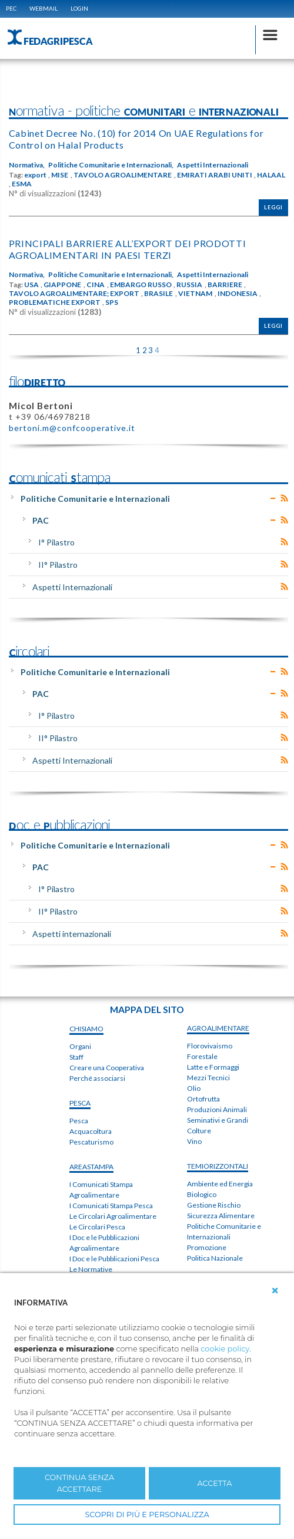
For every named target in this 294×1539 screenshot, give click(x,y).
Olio (194, 1088)
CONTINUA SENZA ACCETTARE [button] (79, 1483)
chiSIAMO (86, 1028)
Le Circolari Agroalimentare (112, 1216)
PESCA (80, 1103)
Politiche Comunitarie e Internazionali (95, 499)
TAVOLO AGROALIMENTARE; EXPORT (74, 293)
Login (79, 8)
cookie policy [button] (225, 1348)
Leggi (273, 207)
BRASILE (158, 293)
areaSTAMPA (91, 1166)
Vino (194, 1141)
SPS (111, 302)
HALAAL (271, 175)
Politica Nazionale (215, 1258)
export (35, 175)
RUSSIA (189, 284)
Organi (80, 1046)
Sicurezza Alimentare (221, 1215)
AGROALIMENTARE (218, 1028)
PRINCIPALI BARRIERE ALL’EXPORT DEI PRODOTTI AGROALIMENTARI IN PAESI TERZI (127, 249)
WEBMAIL (43, 8)
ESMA (22, 184)
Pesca (78, 1120)
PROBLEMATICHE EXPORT (55, 302)
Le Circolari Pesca (97, 1226)
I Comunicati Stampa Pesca (111, 1205)
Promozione (206, 1247)
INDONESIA (238, 293)
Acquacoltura (90, 1131)
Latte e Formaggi (213, 1067)
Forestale (202, 1056)
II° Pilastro (58, 565)
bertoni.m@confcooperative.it (72, 428)
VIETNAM (195, 293)
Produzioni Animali (217, 1109)
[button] (275, 1291)
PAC (40, 520)
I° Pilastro (56, 542)
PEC (11, 8)
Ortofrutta (203, 1098)
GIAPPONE (62, 284)
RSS (284, 498)
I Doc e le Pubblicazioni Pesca (114, 1258)
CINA (95, 284)
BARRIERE (225, 284)
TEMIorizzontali (217, 1166)
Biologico (201, 1194)
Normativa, (27, 165)
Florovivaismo (209, 1045)
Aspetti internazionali (71, 934)
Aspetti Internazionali (212, 165)
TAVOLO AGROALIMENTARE (123, 175)
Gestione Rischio (213, 1205)
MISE (59, 175)
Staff (76, 1057)
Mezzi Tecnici (208, 1077)
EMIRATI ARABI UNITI (214, 175)
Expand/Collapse (273, 498)
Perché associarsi (97, 1078)
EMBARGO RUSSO (141, 284)
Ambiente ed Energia (220, 1183)
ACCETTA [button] (215, 1483)
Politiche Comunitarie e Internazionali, (110, 165)
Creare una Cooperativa (106, 1067)
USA (31, 284)
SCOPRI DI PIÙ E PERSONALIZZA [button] (147, 1514)
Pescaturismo (91, 1141)
